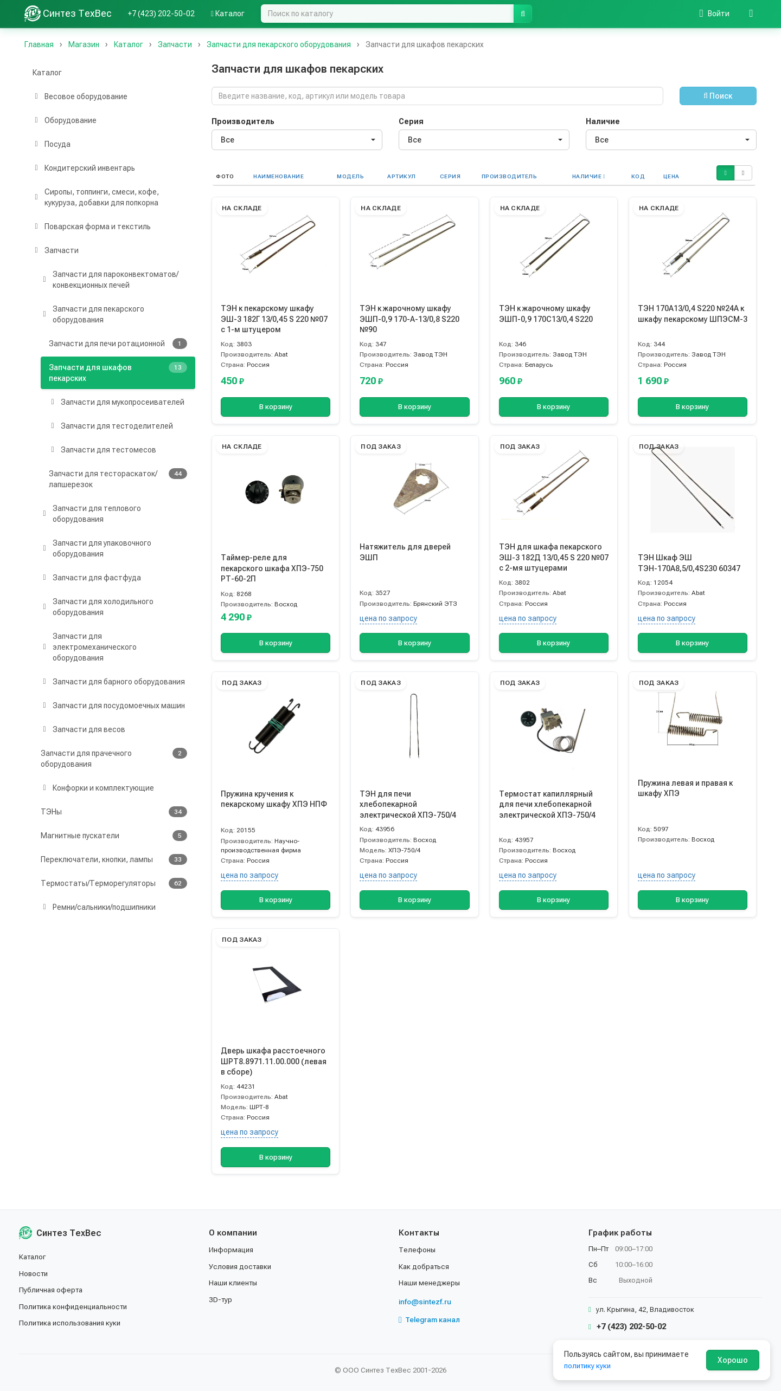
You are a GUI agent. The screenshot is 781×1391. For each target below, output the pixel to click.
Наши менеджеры (430, 1282)
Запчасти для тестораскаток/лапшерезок (118, 478)
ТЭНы (114, 811)
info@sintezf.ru (426, 1301)
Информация (232, 1249)
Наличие (603, 121)
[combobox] (297, 140)
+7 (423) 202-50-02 (161, 13)
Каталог (228, 13)
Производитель (243, 121)
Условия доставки (242, 1266)
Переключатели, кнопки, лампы (114, 859)
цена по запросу (388, 618)
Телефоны (418, 1249)
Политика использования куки (73, 1322)
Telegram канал (431, 1320)
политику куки (588, 1365)
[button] (725, 172)
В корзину (276, 407)
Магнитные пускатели (114, 835)
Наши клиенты (234, 1282)
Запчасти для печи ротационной (118, 343)
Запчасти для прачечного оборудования (114, 758)
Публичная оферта (52, 1289)
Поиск (717, 96)
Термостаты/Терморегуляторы (114, 883)
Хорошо (733, 1360)
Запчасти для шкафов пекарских (118, 372)
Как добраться (425, 1266)
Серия (411, 121)
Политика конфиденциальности (76, 1306)
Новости (34, 1273)
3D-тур (221, 1299)
